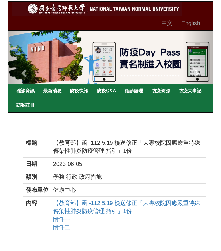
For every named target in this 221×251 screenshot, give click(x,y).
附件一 (61, 219)
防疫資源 (161, 90)
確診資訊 (25, 90)
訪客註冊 (25, 105)
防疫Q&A (106, 90)
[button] (23, 72)
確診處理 (134, 90)
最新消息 (52, 90)
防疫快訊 (79, 90)
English (190, 23)
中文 (167, 23)
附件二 (61, 227)
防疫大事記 (189, 90)
